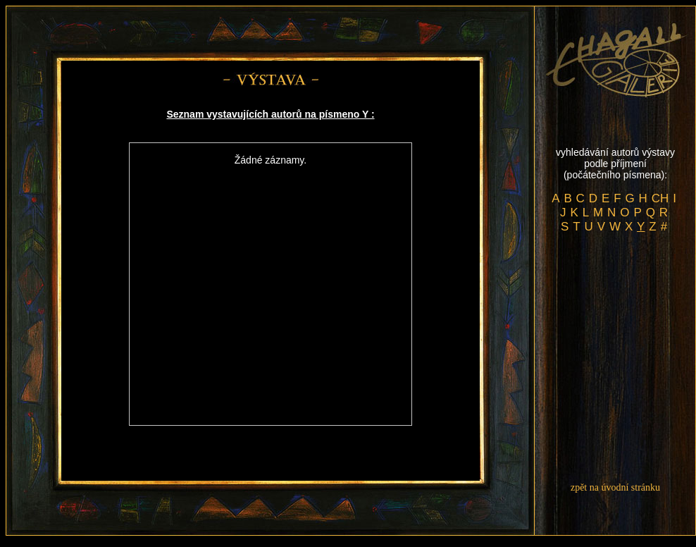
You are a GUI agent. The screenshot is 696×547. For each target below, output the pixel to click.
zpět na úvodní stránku (615, 487)
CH (660, 198)
